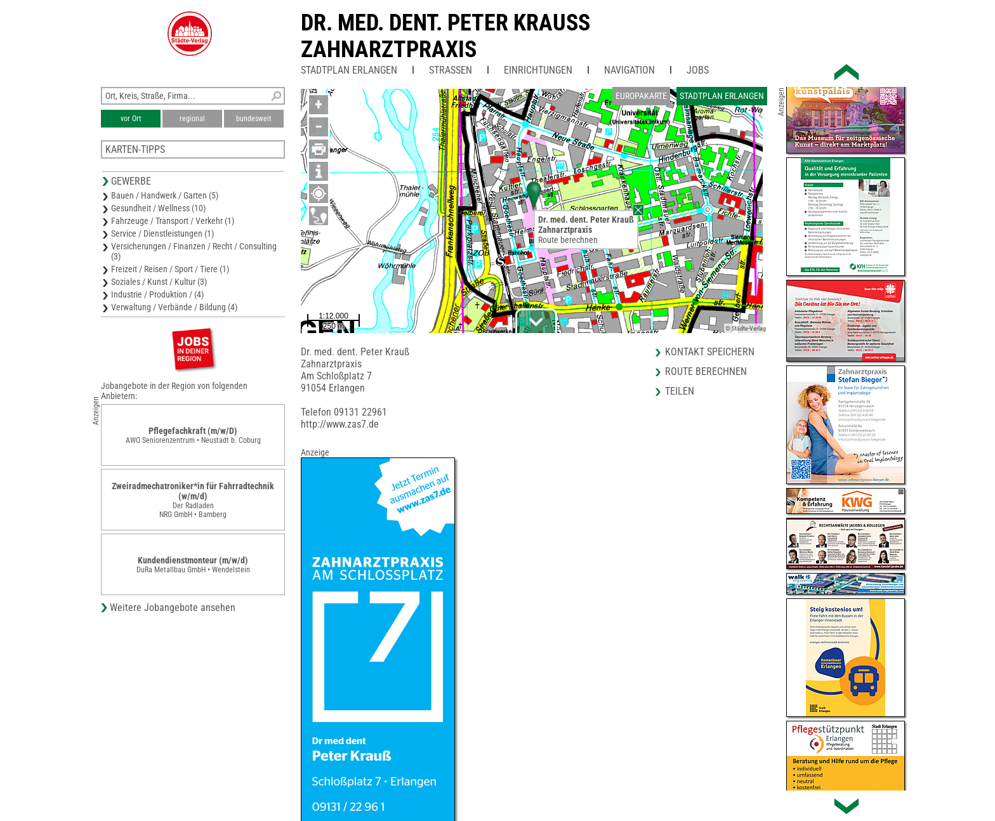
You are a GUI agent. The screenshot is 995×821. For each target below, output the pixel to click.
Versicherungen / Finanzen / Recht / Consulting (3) (194, 251)
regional (192, 118)
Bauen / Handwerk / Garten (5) (164, 195)
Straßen (450, 70)
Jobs (698, 70)
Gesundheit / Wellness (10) (158, 208)
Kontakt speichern (709, 352)
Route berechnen (568, 240)
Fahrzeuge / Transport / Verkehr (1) (172, 221)
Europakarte (641, 96)
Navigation (629, 70)
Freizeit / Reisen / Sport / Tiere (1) (170, 269)
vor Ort (131, 118)
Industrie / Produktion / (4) (157, 294)
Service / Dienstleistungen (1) (162, 233)
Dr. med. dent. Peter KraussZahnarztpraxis (445, 36)
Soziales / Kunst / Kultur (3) (159, 282)
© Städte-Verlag (745, 328)
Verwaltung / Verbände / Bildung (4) (174, 307)
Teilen (679, 391)
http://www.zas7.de (340, 424)
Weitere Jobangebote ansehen (172, 607)
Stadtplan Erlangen (349, 70)
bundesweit (254, 118)
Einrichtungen (538, 70)
